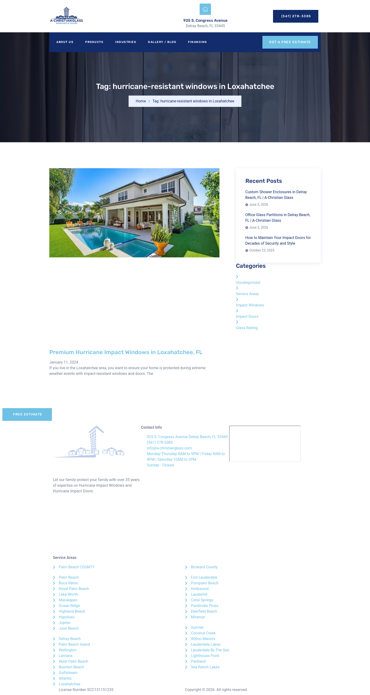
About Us (64, 42)
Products (94, 42)
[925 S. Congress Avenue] (205, 9)
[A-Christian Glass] (265, 444)
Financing (197, 42)
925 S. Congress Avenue (205, 20)
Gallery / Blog (162, 42)
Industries (125, 42)
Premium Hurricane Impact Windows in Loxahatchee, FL (125, 352)
